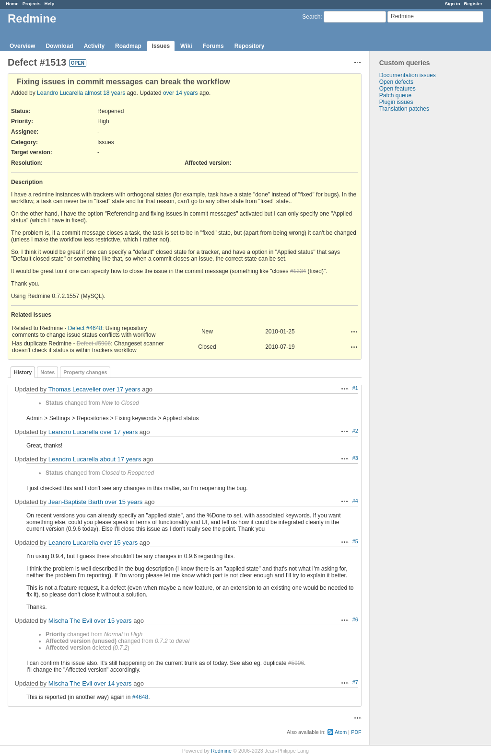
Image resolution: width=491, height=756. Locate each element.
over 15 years (124, 501)
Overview (22, 46)
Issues (161, 46)
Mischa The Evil (70, 620)
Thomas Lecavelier (74, 389)
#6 (355, 619)
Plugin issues (396, 102)
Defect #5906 (94, 343)
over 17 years (121, 389)
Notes (47, 372)
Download (59, 46)
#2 (355, 431)
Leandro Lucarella (60, 93)
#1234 (298, 271)
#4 (355, 501)
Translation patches (404, 108)
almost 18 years (104, 93)
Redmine (221, 751)
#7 (355, 682)
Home (12, 3)
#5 (355, 541)
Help (50, 3)
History (23, 372)
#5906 (296, 663)
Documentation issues (407, 75)
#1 (355, 388)
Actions (354, 331)
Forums (213, 46)
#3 (355, 458)
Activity (94, 46)
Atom (341, 732)
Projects (32, 3)
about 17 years (120, 459)
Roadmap (128, 46)
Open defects (396, 82)
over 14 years (180, 93)
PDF (356, 732)
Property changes (85, 372)
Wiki (186, 46)
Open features (397, 88)
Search (311, 16)
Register (473, 3)
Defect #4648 (85, 328)
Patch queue (395, 95)
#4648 (140, 697)
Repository (249, 46)
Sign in (452, 3)
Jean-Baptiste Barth (75, 501)
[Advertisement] (417, 262)
